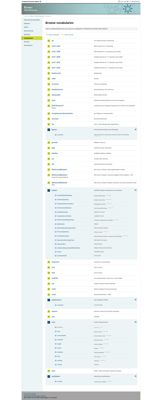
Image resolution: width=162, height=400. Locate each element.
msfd (54, 289)
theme (59, 252)
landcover (56, 262)
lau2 (53, 273)
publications (56, 300)
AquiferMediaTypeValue (64, 195)
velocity (59, 360)
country (59, 381)
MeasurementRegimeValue (65, 220)
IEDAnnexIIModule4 (59, 183)
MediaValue (61, 224)
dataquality (56, 95)
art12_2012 (56, 46)
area (58, 331)
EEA (32, 1)
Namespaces (28, 45)
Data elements (28, 31)
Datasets (27, 23)
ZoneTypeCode (62, 255)
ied (53, 164)
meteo (59, 348)
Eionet (32, 16)
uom (53, 322)
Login (121, 1)
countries (60, 135)
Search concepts (68, 34)
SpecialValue (61, 244)
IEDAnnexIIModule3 (59, 175)
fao (53, 124)
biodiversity (56, 73)
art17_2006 (56, 57)
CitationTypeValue (63, 199)
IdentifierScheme (62, 212)
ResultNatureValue (63, 236)
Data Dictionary (39, 16)
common (55, 84)
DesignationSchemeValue (65, 203)
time (58, 356)
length (59, 344)
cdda (53, 78)
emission (60, 339)
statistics (60, 352)
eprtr (53, 100)
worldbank (56, 376)
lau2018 (55, 278)
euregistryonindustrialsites (62, 113)
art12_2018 (56, 51)
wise (53, 371)
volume (59, 364)
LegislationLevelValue (64, 216)
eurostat (55, 119)
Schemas (27, 34)
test (53, 317)
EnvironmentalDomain (64, 208)
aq (53, 41)
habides (55, 153)
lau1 (53, 267)
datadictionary (57, 89)
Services (27, 42)
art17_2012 (56, 62)
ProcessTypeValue (63, 232)
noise (54, 294)
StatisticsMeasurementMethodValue (68, 248)
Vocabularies (28, 38)
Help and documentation (32, 20)
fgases (54, 129)
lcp (53, 283)
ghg (53, 148)
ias (53, 159)
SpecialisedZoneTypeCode (65, 240)
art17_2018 (56, 68)
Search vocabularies (54, 34)
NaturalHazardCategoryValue (66, 228)
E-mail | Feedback (30, 394)
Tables (26, 27)
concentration (61, 335)
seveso (54, 311)
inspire (54, 190)
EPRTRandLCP (58, 106)
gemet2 (54, 142)
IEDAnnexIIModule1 (59, 169)
